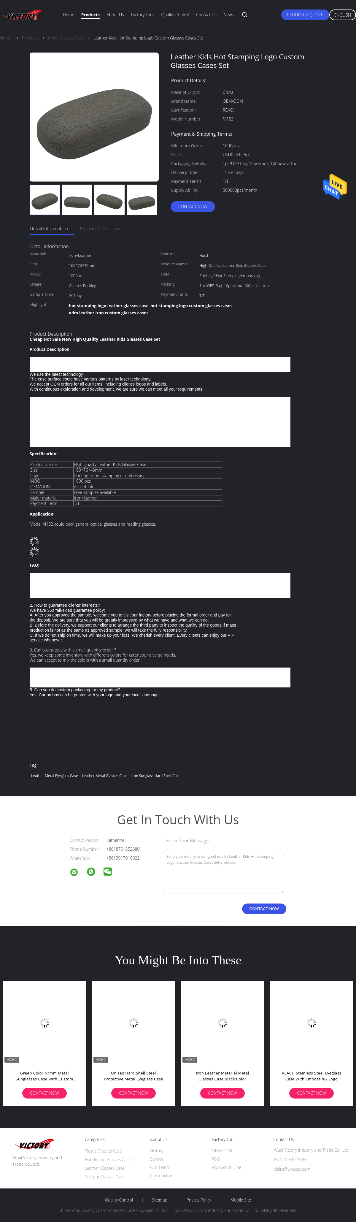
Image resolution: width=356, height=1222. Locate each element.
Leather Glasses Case (105, 1168)
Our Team (159, 1167)
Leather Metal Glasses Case (104, 775)
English (342, 15)
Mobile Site (241, 1200)
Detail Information (49, 228)
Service (156, 1159)
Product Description (101, 228)
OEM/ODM (222, 1150)
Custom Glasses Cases (106, 1177)
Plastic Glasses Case (103, 1151)
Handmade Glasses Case (108, 1159)
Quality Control (175, 15)
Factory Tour (142, 15)
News (229, 15)
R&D (216, 1159)
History (156, 1150)
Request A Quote (305, 15)
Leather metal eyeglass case (54, 775)
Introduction (161, 1175)
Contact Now (192, 206)
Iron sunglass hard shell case (155, 775)
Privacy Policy (199, 1200)
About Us (115, 15)
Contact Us (206, 15)
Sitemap (159, 1200)
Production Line (226, 1167)
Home (68, 15)
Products (90, 15)
